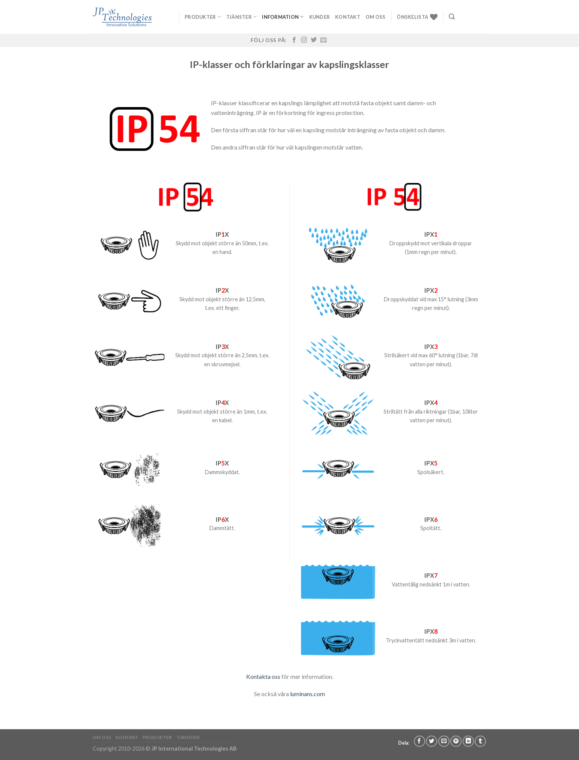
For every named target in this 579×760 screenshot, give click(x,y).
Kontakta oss (263, 676)
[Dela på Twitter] (431, 741)
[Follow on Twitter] (314, 40)
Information (283, 16)
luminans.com (307, 693)
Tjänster (241, 16)
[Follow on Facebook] (294, 40)
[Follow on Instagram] (304, 40)
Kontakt (347, 17)
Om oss (375, 17)
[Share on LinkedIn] (468, 741)
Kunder (319, 17)
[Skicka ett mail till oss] (323, 40)
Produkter (203, 16)
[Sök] (452, 16)
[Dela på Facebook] (419, 741)
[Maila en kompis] (444, 741)
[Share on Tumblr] (480, 741)
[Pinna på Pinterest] (456, 741)
